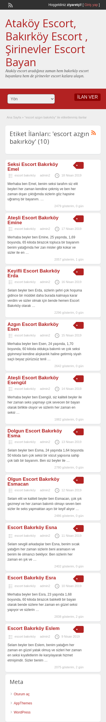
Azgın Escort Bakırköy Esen (33, 327)
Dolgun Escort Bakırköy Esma (35, 433)
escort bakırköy (25, 175)
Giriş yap (91, 5)
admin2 (45, 175)
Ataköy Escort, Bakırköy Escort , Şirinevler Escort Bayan (46, 42)
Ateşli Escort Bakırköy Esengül (33, 380)
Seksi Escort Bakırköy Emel (33, 167)
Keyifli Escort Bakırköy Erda (34, 273)
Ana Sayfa (14, 117)
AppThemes (23, 703)
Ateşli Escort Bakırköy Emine (33, 220)
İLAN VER (87, 97)
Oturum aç (22, 694)
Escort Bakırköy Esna (32, 527)
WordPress (22, 712)
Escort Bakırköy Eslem (34, 628)
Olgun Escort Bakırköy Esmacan (33, 482)
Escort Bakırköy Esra (32, 577)
